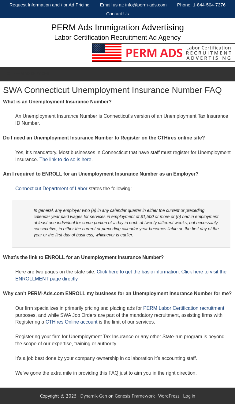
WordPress (169, 396)
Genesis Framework (135, 396)
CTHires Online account (72, 321)
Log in (189, 396)
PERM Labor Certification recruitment (183, 308)
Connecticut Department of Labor (51, 188)
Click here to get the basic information (138, 271)
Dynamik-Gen (93, 396)
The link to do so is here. (66, 159)
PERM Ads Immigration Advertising (117, 27)
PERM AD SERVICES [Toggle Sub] (27, 74)
